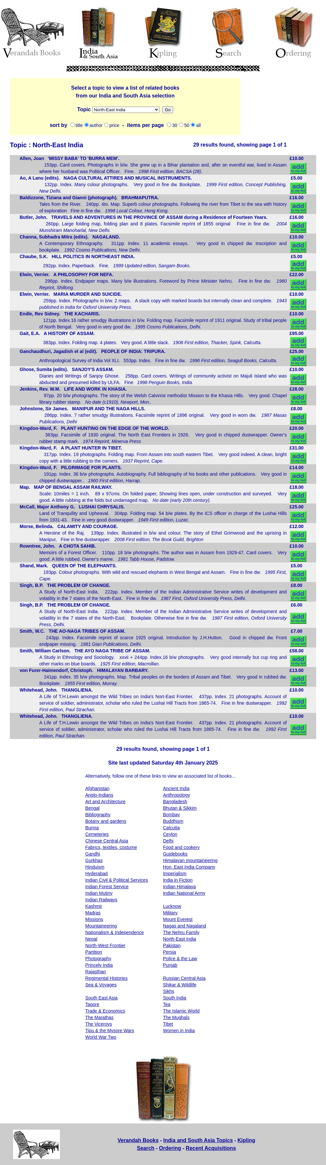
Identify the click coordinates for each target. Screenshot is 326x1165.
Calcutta (171, 827)
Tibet (168, 1024)
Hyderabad (96, 873)
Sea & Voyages (101, 984)
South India (174, 997)
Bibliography (98, 814)
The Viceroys (98, 1024)
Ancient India (176, 788)
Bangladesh (175, 801)
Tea (167, 1004)
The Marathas (99, 1017)
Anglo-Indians (99, 795)
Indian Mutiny (99, 893)
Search (145, 1148)
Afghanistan (97, 788)
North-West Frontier (105, 945)
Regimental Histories (106, 978)
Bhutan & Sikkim (180, 808)
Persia (169, 952)
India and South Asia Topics (198, 1140)
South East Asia (101, 997)
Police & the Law (180, 958)
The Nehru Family (181, 932)
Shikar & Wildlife (179, 984)
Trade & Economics (105, 1011)
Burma (92, 827)
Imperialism (175, 873)
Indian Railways (101, 899)
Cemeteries (97, 834)
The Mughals (176, 1017)
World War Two (101, 1037)
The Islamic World (181, 1011)
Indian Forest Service (107, 886)
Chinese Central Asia (106, 840)
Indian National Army (184, 893)
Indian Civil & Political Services (116, 880)
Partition (93, 952)
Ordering (170, 1148)
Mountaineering (101, 925)
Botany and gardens (105, 821)
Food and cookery (181, 847)
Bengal (92, 808)
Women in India (179, 1030)
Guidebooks (175, 853)
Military (170, 912)
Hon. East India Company (189, 867)
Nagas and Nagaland (184, 925)
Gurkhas (94, 860)
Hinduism (94, 867)
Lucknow (172, 906)
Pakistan (172, 945)
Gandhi (92, 853)
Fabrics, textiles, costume (111, 847)
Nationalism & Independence (114, 932)
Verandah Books (138, 1140)
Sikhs (168, 991)
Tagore (92, 1004)
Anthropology (176, 795)
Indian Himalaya (179, 886)
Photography (98, 958)
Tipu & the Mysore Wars (109, 1030)
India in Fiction (177, 880)
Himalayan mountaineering (190, 860)
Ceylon (170, 834)
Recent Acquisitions (211, 1148)
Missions (125, 110)
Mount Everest (177, 919)
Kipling (246, 1140)
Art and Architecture (105, 801)
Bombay (171, 814)
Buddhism (173, 821)
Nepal (91, 939)
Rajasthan (95, 971)
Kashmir (93, 906)
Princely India (99, 965)
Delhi (168, 840)
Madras (93, 912)
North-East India (179, 939)
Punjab (170, 965)
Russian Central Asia (184, 978)
